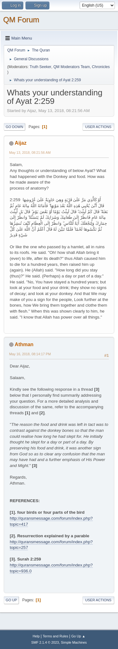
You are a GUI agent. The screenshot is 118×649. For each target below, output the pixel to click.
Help (36, 636)
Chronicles (101, 67)
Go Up (11, 600)
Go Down (14, 127)
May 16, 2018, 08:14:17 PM (30, 354)
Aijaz (20, 143)
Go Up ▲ (78, 636)
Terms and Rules (55, 636)
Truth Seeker (40, 67)
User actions (98, 127)
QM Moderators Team (71, 67)
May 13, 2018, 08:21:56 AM (30, 152)
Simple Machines (74, 642)
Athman (24, 344)
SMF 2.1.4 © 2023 (45, 642)
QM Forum (21, 19)
